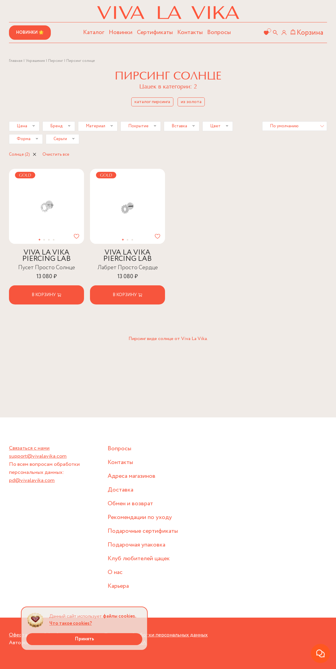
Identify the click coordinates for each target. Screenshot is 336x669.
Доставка (120, 490)
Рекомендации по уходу (140, 517)
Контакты (190, 32)
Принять (84, 639)
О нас (115, 572)
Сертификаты (155, 32)
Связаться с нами (29, 448)
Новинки (120, 32)
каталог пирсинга (152, 101)
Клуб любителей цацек (139, 558)
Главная (15, 61)
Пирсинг (55, 61)
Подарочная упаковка (136, 545)
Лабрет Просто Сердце (127, 268)
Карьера (118, 586)
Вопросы (219, 32)
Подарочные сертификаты (143, 531)
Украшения (35, 61)
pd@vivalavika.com (32, 480)
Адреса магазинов (131, 476)
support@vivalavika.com (38, 456)
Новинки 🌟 (30, 33)
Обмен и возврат (130, 503)
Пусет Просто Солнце (46, 268)
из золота (191, 101)
